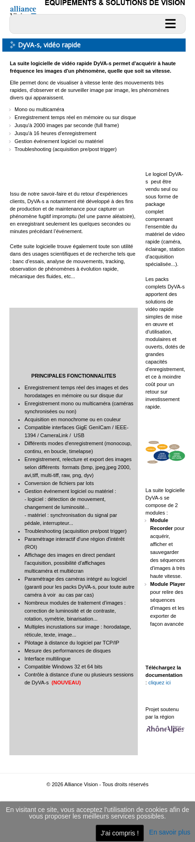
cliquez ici (159, 682)
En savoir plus (169, 832)
